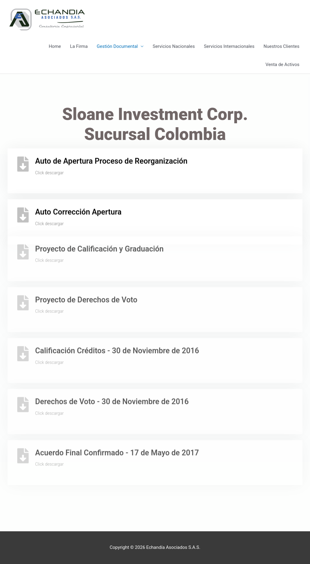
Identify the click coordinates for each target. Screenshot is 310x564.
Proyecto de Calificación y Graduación (99, 233)
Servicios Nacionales (174, 46)
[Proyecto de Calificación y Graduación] (23, 236)
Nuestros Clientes (281, 46)
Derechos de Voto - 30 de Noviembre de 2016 (112, 386)
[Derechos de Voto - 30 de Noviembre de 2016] (23, 388)
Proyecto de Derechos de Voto (86, 284)
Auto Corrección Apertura (78, 207)
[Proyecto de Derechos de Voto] (23, 286)
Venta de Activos (282, 64)
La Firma (78, 46)
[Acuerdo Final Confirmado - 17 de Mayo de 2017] (23, 439)
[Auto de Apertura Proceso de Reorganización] (23, 159)
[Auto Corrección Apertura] (23, 210)
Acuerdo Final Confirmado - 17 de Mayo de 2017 (117, 437)
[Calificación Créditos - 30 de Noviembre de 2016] (23, 338)
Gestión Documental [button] (117, 46)
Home (55, 46)
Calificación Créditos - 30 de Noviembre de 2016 (117, 335)
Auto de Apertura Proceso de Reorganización (111, 156)
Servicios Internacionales (229, 46)
